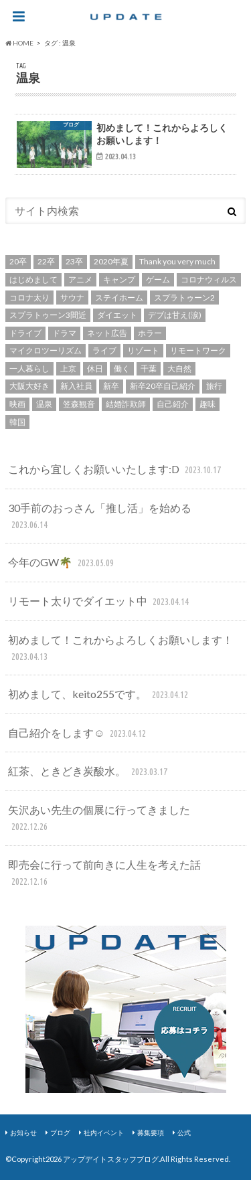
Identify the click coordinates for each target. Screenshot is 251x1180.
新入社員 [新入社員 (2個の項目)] (76, 386)
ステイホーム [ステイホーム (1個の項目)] (119, 297)
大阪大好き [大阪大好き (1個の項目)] (29, 386)
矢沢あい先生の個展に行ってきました (99, 819)
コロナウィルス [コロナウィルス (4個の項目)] (209, 279)
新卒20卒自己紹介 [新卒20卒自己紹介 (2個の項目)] (162, 386)
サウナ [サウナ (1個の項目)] (72, 297)
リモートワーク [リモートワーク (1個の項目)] (198, 350)
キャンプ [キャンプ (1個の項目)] (119, 279)
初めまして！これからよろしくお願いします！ (120, 649)
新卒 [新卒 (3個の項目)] (111, 386)
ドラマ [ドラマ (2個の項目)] (64, 333)
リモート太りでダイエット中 (99, 602)
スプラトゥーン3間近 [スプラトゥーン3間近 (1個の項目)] (47, 315)
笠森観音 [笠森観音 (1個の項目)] (79, 404)
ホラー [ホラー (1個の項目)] (150, 333)
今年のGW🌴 (62, 563)
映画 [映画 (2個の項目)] (17, 404)
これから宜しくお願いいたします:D (116, 470)
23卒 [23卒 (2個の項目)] (74, 261)
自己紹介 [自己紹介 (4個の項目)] (173, 404)
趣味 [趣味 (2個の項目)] (207, 404)
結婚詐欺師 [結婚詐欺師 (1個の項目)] (126, 404)
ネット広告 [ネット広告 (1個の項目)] (107, 333)
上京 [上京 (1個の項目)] (68, 368)
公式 (184, 1132)
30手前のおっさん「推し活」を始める (99, 517)
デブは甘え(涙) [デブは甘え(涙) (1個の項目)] (174, 315)
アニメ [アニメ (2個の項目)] (80, 279)
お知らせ (23, 1132)
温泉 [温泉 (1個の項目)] (44, 404)
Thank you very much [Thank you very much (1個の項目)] (177, 261)
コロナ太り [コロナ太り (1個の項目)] (29, 297)
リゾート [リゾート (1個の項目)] (143, 350)
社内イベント (104, 1132)
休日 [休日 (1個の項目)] (95, 368)
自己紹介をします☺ (78, 734)
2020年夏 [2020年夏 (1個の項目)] (111, 261)
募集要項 (150, 1132)
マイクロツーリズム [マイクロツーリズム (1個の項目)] (45, 350)
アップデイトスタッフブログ (111, 1159)
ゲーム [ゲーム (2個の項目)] (158, 279)
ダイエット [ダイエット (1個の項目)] (117, 315)
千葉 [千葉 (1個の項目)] (149, 368)
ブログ (60, 1132)
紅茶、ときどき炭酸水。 (89, 772)
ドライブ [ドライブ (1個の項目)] (25, 333)
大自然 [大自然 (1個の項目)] (179, 368)
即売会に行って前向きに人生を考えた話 (104, 874)
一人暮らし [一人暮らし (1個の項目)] (29, 368)
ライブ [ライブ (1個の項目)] (104, 350)
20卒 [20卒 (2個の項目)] (18, 261)
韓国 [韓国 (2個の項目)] (17, 422)
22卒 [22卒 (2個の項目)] (46, 261)
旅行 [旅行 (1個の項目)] (214, 386)
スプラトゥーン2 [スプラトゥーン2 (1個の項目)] (184, 297)
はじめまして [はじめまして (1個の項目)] (33, 279)
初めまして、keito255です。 (99, 695)
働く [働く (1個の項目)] (122, 368)
